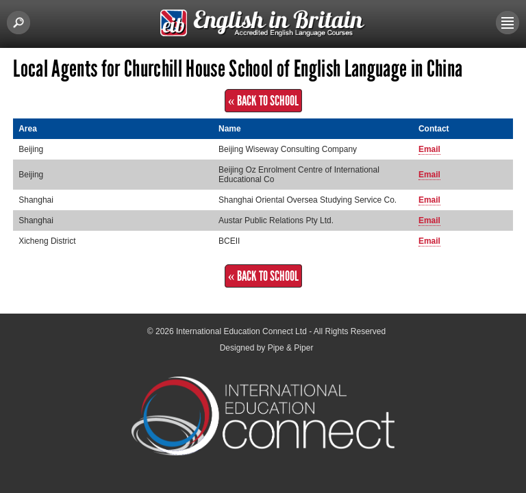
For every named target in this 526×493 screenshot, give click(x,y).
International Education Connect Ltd (241, 331)
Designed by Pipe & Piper (267, 348)
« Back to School (263, 100)
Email (429, 149)
